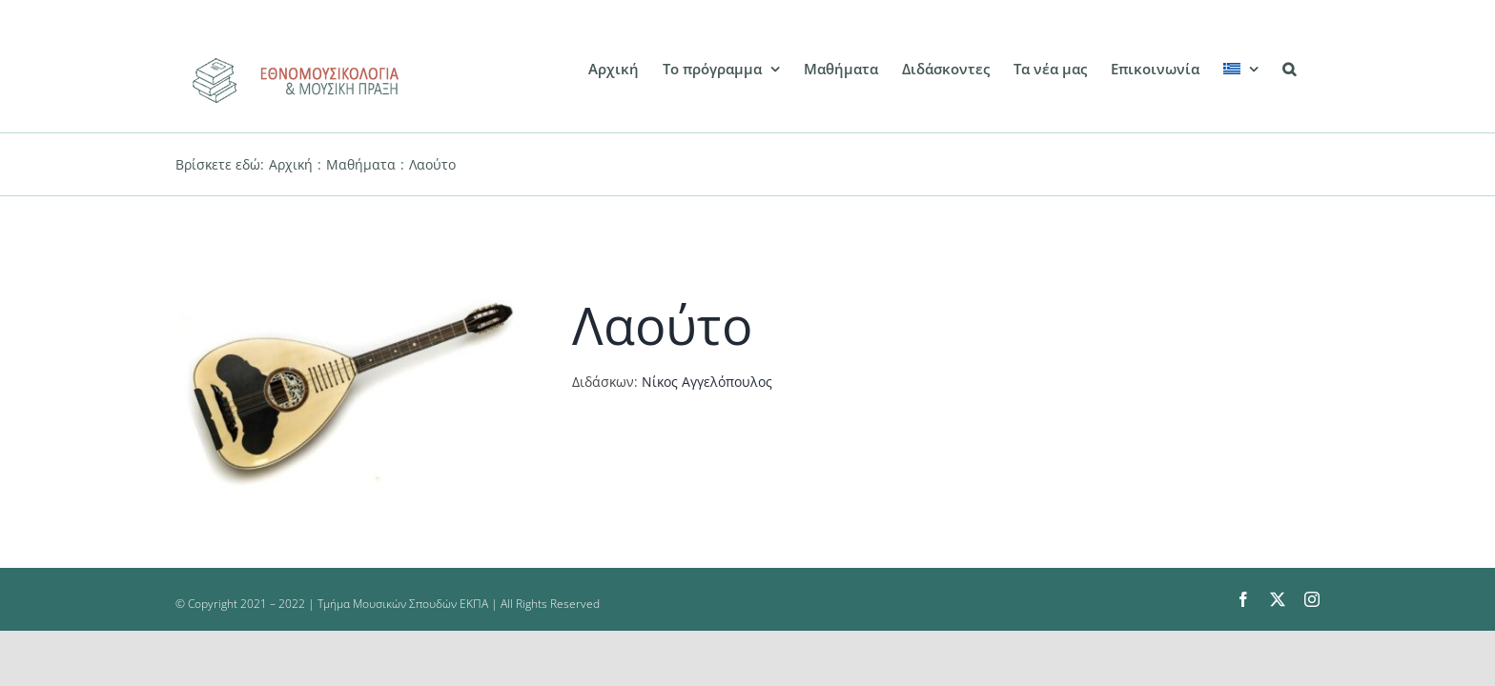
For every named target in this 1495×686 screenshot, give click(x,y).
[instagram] (1312, 599)
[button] (1313, 69)
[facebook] (1243, 599)
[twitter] (1277, 599)
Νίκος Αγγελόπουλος (707, 382)
